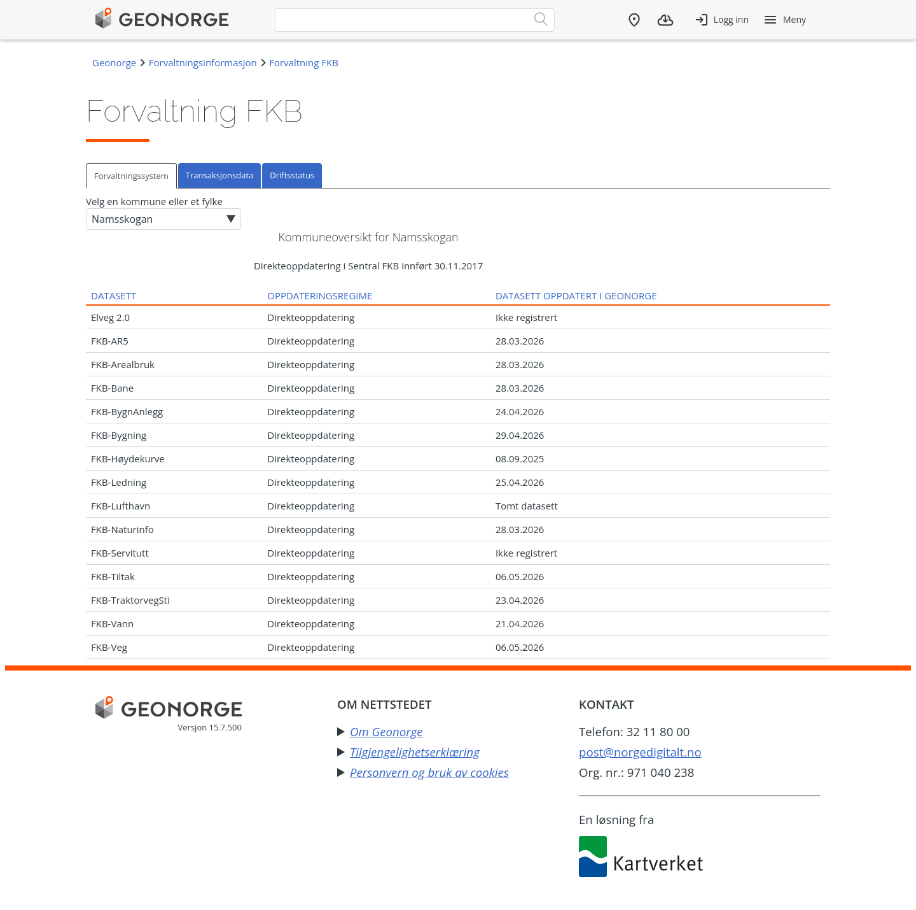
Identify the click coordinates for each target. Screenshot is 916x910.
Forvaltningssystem (131, 175)
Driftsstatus (292, 175)
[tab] (132, 175)
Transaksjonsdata (219, 175)
